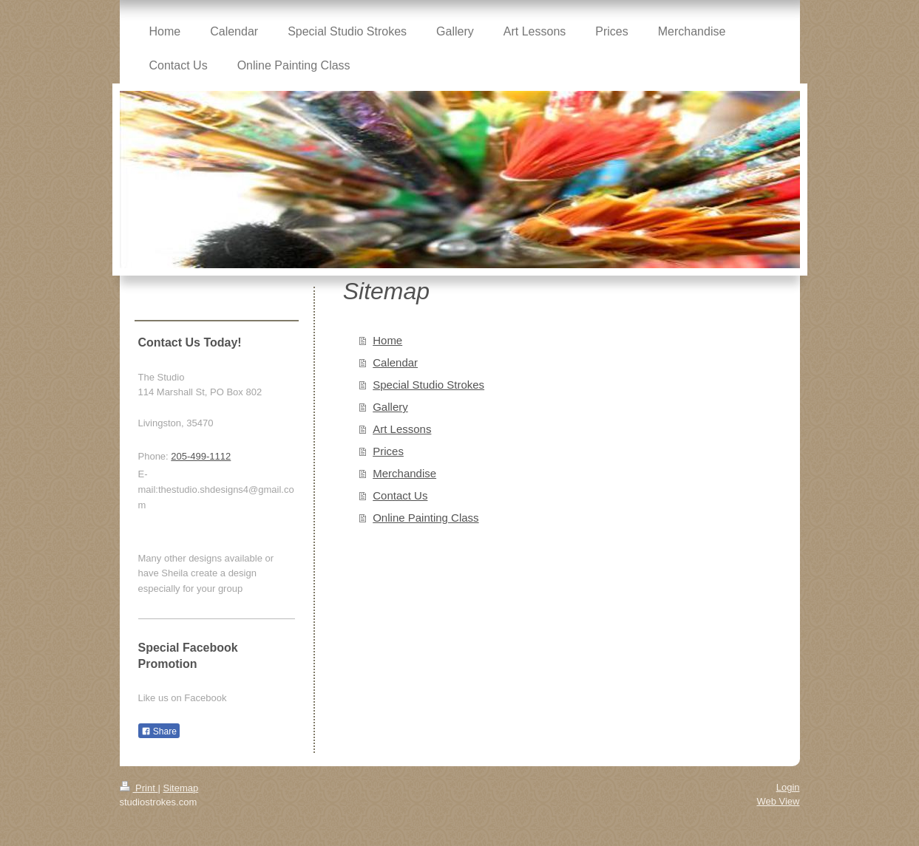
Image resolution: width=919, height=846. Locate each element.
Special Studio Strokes (428, 384)
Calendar (395, 362)
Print (139, 788)
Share (159, 731)
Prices (388, 451)
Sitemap (180, 788)
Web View (777, 801)
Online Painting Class (425, 517)
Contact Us (400, 495)
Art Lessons (402, 429)
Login (788, 787)
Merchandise (404, 473)
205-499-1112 (201, 456)
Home (387, 340)
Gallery (390, 406)
